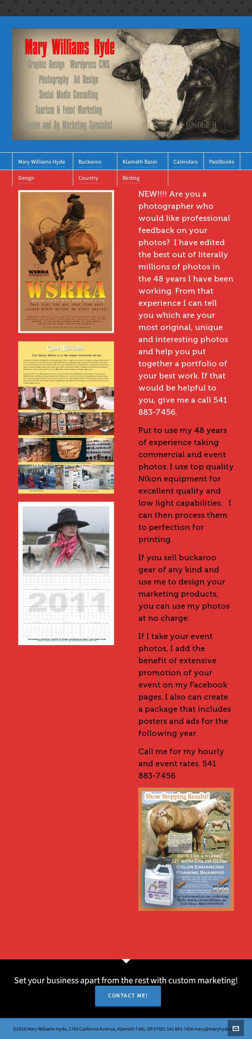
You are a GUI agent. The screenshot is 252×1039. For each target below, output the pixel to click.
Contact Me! (128, 995)
